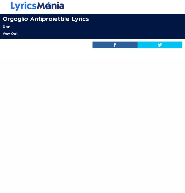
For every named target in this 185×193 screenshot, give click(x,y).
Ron (6, 27)
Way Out (10, 33)
